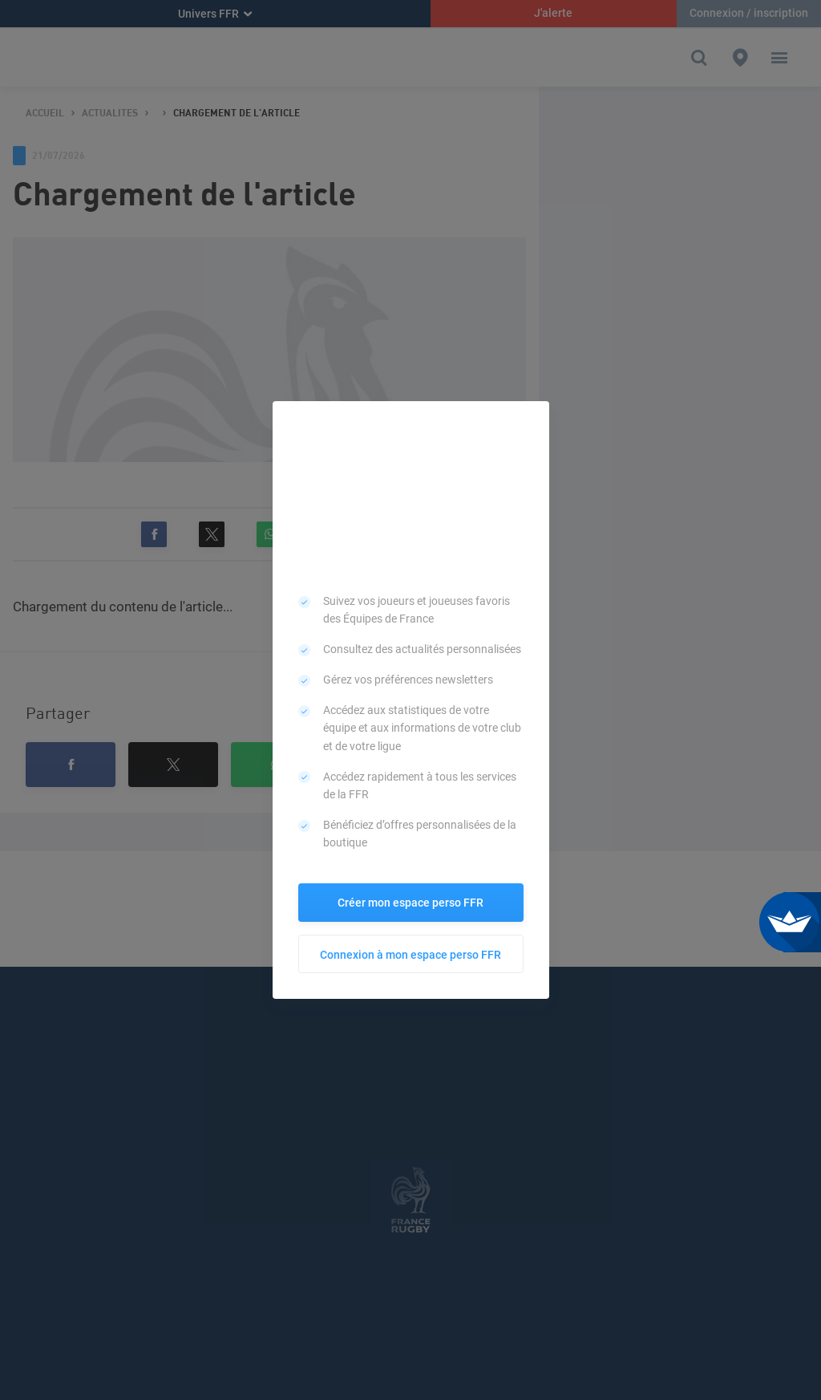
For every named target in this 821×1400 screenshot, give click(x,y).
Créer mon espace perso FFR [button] (410, 902)
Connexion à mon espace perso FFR (410, 954)
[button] (531, 418)
